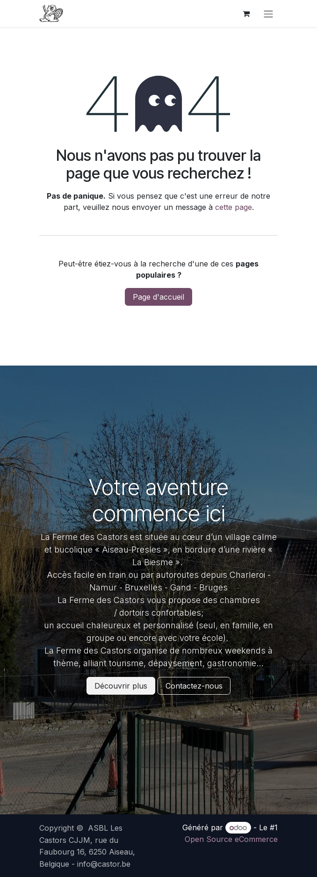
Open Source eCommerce (231, 839)
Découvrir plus (120, 685)
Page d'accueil (158, 297)
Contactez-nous (194, 685)
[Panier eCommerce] (246, 13)
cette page (233, 207)
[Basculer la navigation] (268, 13)
